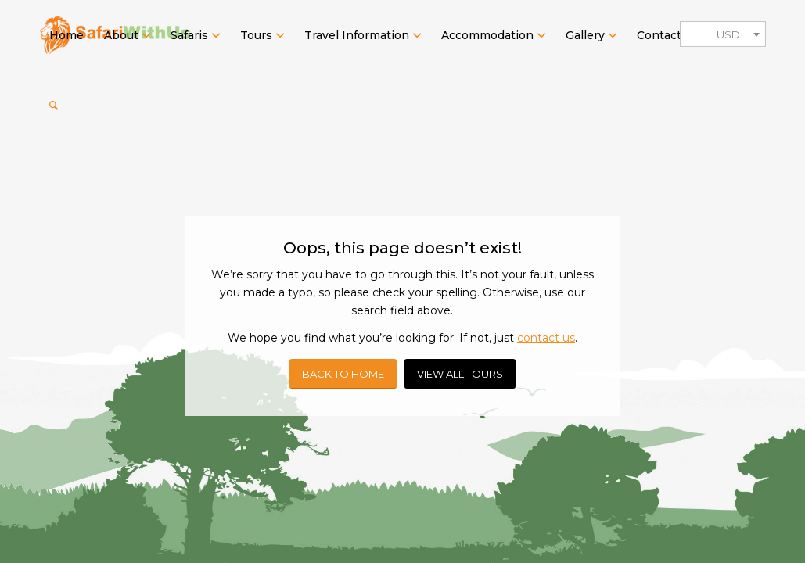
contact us (546, 338)
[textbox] (723, 35)
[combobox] (723, 34)
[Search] (53, 105)
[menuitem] (66, 35)
